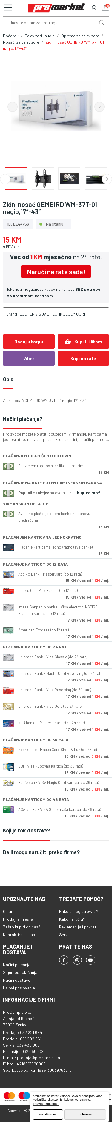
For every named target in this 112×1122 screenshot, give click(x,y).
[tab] (56, 419)
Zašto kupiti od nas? (21, 926)
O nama (10, 911)
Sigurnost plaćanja (20, 972)
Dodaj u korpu (28, 341)
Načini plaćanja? (22, 418)
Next (99, 107)
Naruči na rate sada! (56, 271)
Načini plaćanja (16, 964)
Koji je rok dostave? (26, 830)
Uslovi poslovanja (19, 987)
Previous (12, 107)
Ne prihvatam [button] (47, 1114)
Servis (64, 934)
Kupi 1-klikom (83, 341)
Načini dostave (16, 980)
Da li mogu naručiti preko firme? (41, 852)
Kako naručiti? (72, 919)
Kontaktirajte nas (19, 934)
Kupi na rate (83, 358)
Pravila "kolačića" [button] (46, 1104)
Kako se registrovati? (78, 911)
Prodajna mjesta (18, 919)
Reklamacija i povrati (78, 926)
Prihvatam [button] (85, 1114)
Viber (28, 358)
